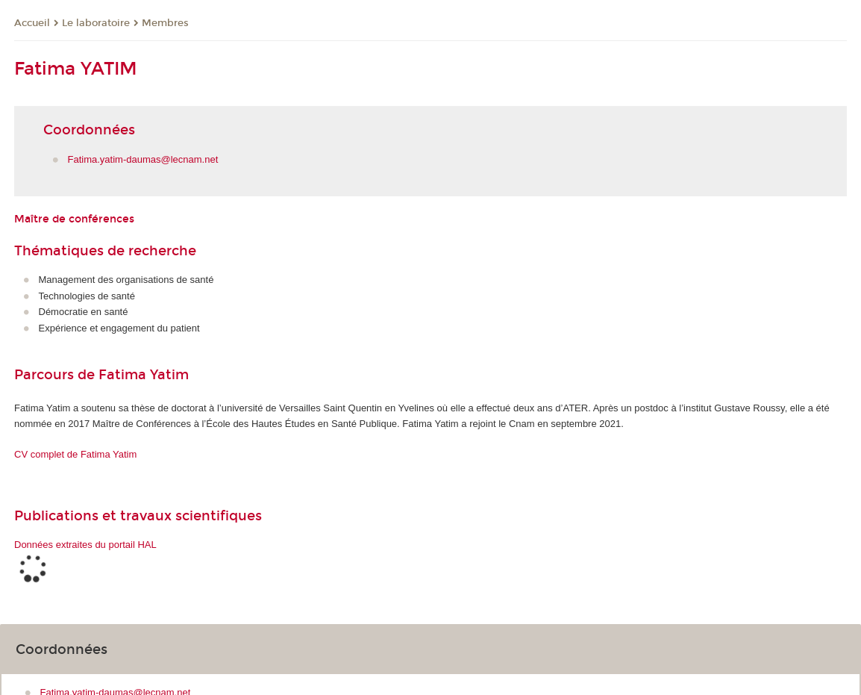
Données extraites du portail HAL (85, 544)
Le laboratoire (96, 23)
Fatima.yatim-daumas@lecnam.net (143, 159)
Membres (165, 23)
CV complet (75, 454)
